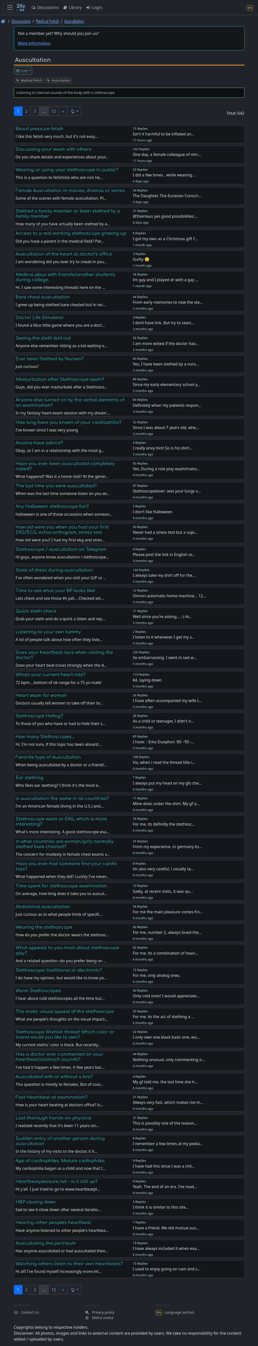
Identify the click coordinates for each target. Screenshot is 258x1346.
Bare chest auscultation (43, 297)
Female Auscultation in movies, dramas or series (70, 190)
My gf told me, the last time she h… (165, 1082)
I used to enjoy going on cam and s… (167, 1269)
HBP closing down (36, 1201)
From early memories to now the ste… (168, 302)
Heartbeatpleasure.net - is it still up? (57, 1181)
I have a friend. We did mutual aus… (166, 1228)
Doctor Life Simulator (40, 317)
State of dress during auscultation (54, 570)
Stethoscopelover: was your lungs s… (167, 491)
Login (94, 7)
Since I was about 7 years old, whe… (166, 427)
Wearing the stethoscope (44, 927)
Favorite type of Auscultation (48, 757)
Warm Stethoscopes (38, 990)
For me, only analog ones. (156, 975)
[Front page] (3, 21)
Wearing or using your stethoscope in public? (67, 169)
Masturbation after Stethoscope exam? (60, 379)
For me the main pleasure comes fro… (168, 912)
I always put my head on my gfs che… (167, 783)
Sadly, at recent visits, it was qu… (163, 891)
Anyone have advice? (39, 442)
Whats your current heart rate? (51, 674)
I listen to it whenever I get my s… (164, 637)
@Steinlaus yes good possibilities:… (165, 216)
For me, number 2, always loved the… (167, 932)
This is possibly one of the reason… (165, 1123)
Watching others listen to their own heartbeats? (69, 1263)
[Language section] (250, 7)
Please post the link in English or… (164, 554)
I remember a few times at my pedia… (168, 1143)
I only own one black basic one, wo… (166, 1037)
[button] (74, 111)
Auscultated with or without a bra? (54, 1076)
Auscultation (74, 21)
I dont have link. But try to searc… (164, 322)
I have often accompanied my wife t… (167, 700)
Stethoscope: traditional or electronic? (59, 970)
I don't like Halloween (152, 511)
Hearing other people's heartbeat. (54, 1222)
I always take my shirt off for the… (164, 575)
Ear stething (29, 777)
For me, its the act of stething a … (163, 1016)
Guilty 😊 (141, 259)
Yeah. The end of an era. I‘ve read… (165, 1186)
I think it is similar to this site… (161, 1207)
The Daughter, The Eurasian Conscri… (167, 195)
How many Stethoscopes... (45, 736)
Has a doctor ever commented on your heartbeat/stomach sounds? (59, 1057)
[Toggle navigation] (10, 7)
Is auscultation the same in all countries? (62, 798)
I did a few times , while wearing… (164, 175)
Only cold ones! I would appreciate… (166, 996)
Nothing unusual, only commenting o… (169, 1059)
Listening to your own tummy (48, 631)
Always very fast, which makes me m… (168, 1102)
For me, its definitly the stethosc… (164, 824)
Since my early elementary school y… (167, 384)
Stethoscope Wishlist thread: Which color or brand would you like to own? (65, 1034)
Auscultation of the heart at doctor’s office (64, 254)
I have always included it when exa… (166, 1248)
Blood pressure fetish (39, 128)
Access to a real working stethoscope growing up (71, 233)
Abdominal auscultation (43, 906)
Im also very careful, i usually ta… (163, 869)
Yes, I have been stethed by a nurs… (166, 364)
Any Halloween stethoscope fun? (52, 506)
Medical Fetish (47, 21)
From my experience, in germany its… (167, 846)
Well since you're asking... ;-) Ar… (162, 616)
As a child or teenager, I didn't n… (163, 721)
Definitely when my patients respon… (167, 405)
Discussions (45, 7)
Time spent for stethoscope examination (61, 885)
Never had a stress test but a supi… (165, 532)
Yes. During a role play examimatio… (166, 468)
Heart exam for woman (41, 695)
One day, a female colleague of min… (167, 154)
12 (54, 111)
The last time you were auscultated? (56, 485)
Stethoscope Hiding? (39, 715)
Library (72, 7)
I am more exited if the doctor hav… (166, 343)
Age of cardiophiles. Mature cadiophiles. (61, 1160)
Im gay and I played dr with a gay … (165, 279)
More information (34, 43)
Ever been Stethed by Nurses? (50, 358)
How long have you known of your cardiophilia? (68, 422)
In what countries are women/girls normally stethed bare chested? (65, 844)
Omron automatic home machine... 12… (169, 595)
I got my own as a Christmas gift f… (165, 238)
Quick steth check (36, 611)
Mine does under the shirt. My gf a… (166, 803)
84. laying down (147, 680)
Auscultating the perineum (46, 1243)
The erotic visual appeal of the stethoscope (65, 1011)
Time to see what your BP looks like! (55, 590)
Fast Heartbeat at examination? (51, 1097)
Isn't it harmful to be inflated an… (163, 134)
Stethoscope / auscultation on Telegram (61, 549)
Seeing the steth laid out (43, 338)
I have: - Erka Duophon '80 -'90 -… (163, 742)
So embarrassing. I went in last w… (165, 657)
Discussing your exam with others (53, 149)
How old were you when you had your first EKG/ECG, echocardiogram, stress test (62, 530)
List (21, 70)
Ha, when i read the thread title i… (164, 762)
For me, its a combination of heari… (165, 953)
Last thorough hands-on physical (53, 1117)
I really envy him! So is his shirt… (162, 448)
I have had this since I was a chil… (164, 1166)
